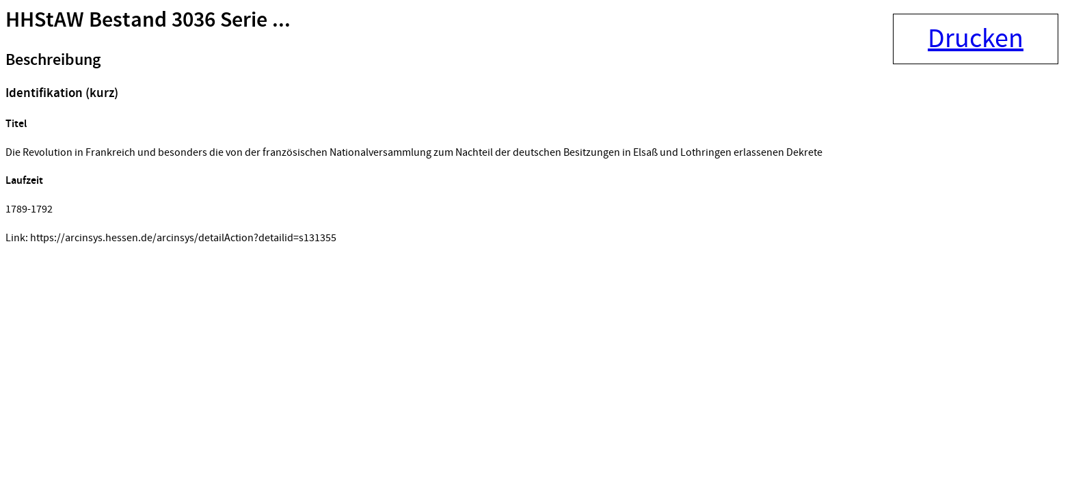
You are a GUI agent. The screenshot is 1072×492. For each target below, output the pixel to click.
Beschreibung (52, 60)
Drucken (975, 39)
